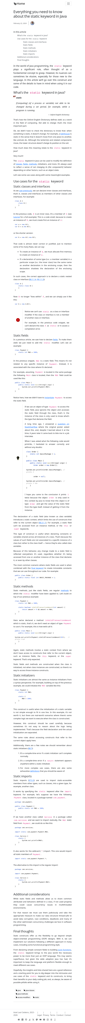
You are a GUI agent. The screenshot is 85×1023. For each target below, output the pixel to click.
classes (19, 164)
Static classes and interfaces (35, 42)
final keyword (37, 568)
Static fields (28, 45)
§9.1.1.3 (40, 279)
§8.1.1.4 (32, 279)
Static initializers (30, 51)
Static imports (29, 54)
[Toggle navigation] (68, 3)
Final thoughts (23, 60)
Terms (52, 1015)
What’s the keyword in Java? (32, 35)
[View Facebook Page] (44, 1019)
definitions (34, 771)
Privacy (46, 1015)
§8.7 (30, 748)
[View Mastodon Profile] (37, 1019)
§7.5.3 (31, 780)
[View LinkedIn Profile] (22, 1019)
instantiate (49, 397)
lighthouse (65, 133)
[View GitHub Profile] (26, 1019)
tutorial (16, 217)
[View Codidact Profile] (55, 1019)
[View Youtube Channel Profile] (40, 1019)
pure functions (64, 949)
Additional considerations (28, 57)
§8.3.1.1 (42, 522)
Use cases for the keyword (32, 38)
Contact (67, 1015)
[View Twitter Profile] (33, 1019)
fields (25, 164)
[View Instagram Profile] (48, 1019)
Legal (39, 1015)
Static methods (29, 48)
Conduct (60, 1015)
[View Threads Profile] (51, 1019)
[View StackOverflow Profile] (30, 1019)
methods (33, 164)
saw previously (25, 190)
